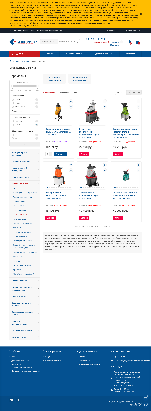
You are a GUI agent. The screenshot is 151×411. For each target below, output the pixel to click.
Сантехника (84, 360)
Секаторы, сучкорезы (22, 240)
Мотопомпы (18, 227)
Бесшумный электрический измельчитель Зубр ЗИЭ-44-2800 (89, 133)
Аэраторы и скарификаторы (25, 192)
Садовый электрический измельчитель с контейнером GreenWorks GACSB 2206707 (126, 133)
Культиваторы (19, 219)
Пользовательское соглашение (49, 30)
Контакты (130, 53)
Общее (14, 351)
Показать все (18, 111)
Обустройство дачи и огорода (26, 304)
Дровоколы (18, 269)
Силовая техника (26, 281)
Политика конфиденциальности (21, 30)
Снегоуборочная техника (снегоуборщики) (24, 246)
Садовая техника (22, 61)
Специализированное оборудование (26, 288)
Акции (50, 53)
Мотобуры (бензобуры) (23, 274)
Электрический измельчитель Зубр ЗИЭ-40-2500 (89, 195)
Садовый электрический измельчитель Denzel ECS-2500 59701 (58, 132)
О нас (13, 356)
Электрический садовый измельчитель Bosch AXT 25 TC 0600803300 (125, 195)
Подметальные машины (23, 265)
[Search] (69, 41)
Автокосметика (26, 337)
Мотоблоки (18, 256)
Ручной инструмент (26, 177)
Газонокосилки (19, 210)
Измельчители (20, 214)
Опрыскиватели (20, 236)
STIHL (15, 188)
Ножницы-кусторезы (22, 232)
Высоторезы (18, 205)
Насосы (16, 261)
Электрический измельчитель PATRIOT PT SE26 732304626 (58, 195)
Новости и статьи (74, 53)
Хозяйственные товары (90, 364)
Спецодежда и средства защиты (26, 313)
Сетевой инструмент (26, 162)
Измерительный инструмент (26, 169)
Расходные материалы (26, 330)
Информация (52, 351)
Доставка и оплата (104, 53)
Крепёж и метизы (26, 296)
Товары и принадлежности (26, 322)
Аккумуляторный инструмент (26, 153)
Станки (82, 356)
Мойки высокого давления (25, 252)
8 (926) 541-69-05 (121, 356)
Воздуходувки (19, 201)
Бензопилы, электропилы (24, 197)
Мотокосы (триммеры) (23, 223)
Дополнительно (87, 351)
